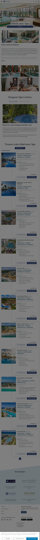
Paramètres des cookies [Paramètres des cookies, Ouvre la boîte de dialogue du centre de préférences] (20, 538)
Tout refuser (8, 538)
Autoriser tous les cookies (32, 538)
